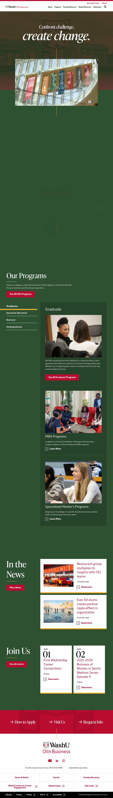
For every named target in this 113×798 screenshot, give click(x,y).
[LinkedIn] (57, 761)
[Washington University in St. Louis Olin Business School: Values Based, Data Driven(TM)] (56, 753)
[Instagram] (63, 761)
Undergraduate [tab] (14, 335)
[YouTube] (50, 761)
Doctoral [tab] (10, 328)
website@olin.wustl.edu (78, 768)
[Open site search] (105, 7)
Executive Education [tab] (16, 321)
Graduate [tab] (12, 314)
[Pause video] (89, 101)
